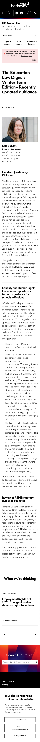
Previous (4, 634)
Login (34, 60)
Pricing (5, 684)
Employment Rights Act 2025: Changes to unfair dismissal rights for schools (18, 602)
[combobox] (20, 36)
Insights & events (7, 43)
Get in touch (29, 12)
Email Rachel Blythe (10, 158)
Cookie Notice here (12, 712)
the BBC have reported (22, 267)
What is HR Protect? (32, 43)
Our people (19, 43)
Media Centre (8, 681)
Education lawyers (20, 557)
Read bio (6, 161)
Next (35, 634)
